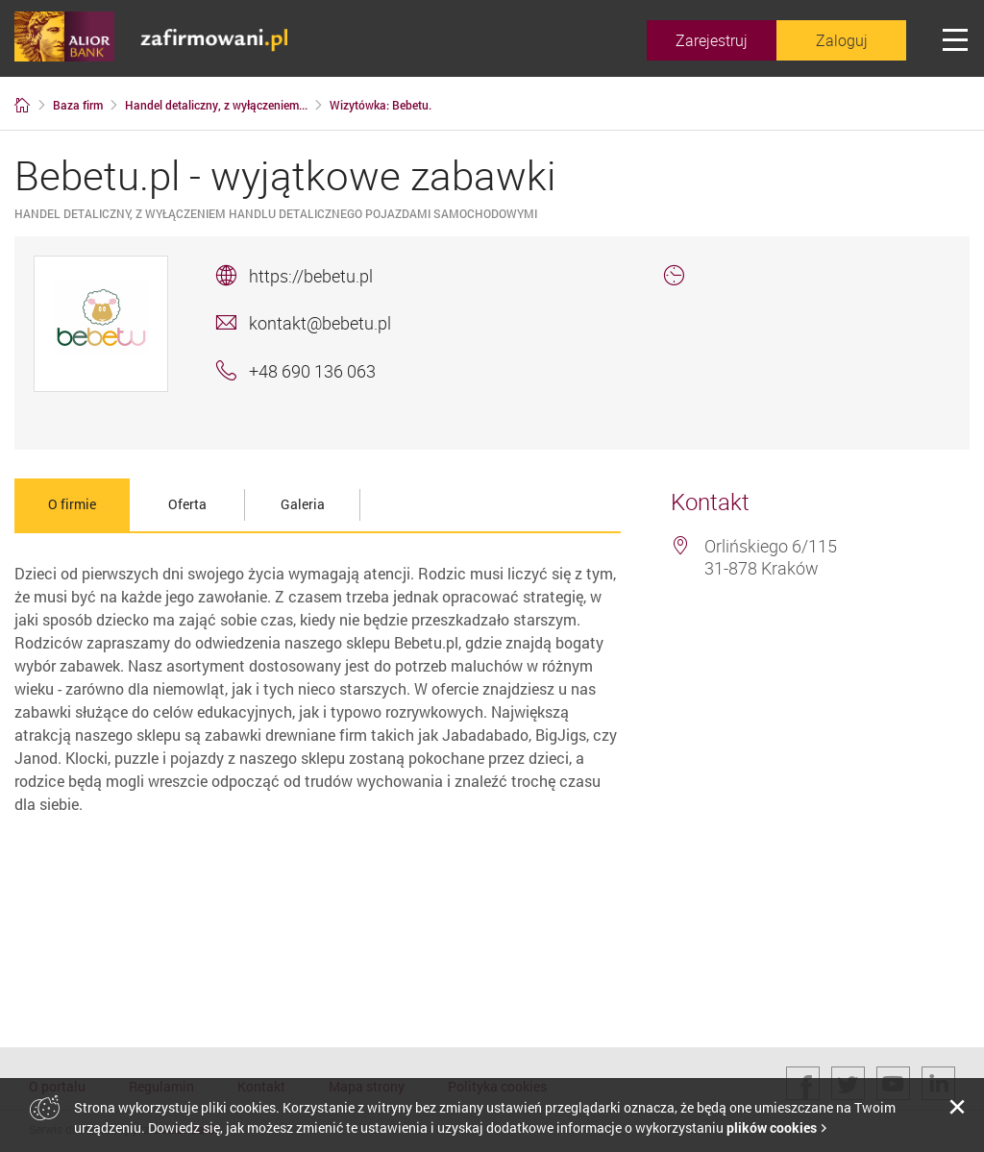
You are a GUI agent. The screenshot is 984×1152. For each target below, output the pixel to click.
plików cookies (771, 1127)
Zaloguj (842, 40)
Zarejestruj (712, 40)
